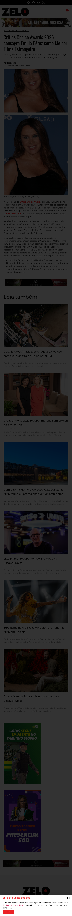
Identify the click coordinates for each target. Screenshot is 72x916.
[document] (36, 458)
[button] (69, 898)
